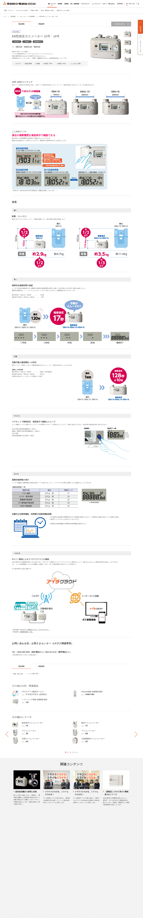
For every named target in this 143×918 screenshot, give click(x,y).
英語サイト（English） (114, 869)
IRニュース (94, 870)
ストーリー (75, 867)
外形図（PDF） (48, 63)
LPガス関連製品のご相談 (38, 876)
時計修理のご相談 (36, 879)
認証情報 (75, 896)
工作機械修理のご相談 (37, 882)
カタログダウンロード (37, 858)
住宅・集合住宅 (11, 890)
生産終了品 (34, 864)
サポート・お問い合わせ (38, 855)
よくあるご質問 (76, 63)
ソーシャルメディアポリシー (38, 915)
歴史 (73, 893)
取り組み (53, 876)
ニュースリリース (112, 855)
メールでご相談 (35, 870)
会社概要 (75, 861)
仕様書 (38, 63)
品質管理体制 (54, 864)
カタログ (18, 63)
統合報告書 (94, 888)
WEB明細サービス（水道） (14, 882)
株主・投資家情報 (96, 855)
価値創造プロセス (55, 902)
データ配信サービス (12, 879)
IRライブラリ (94, 885)
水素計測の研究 (54, 867)
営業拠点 (75, 876)
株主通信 (93, 891)
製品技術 (53, 873)
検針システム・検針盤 (13, 873)
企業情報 (75, 855)
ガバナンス (53, 899)
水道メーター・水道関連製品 (15, 864)
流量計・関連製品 (12, 867)
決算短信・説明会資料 (97, 876)
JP (127, 3)
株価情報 (93, 893)
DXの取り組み (76, 891)
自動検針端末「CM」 (26, 632)
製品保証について (36, 890)
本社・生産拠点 (77, 879)
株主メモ (93, 899)
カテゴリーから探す (22, 10)
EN (130, 3)
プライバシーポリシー (23, 915)
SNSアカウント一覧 (113, 902)
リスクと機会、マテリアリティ (59, 904)
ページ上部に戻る (33, 673)
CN (133, 3)
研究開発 (53, 870)
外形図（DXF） (62, 63)
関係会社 (75, 882)
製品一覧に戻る (18, 673)
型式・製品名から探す (47, 10)
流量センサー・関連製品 (14, 870)
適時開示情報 (94, 882)
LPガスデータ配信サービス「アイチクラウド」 (35, 629)
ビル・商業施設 (11, 893)
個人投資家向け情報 (96, 867)
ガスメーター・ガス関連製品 (27, 16)
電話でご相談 (35, 873)
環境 (51, 893)
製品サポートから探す (63, 10)
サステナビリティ (56, 887)
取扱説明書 (28, 63)
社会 (51, 896)
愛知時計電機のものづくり (58, 861)
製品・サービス (8, 10)
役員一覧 (75, 885)
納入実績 (53, 882)
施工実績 (53, 879)
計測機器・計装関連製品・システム (17, 876)
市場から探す (34, 10)
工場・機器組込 (11, 896)
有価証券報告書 (95, 879)
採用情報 (119, 3)
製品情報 (13, 16)
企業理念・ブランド (78, 870)
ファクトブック (95, 873)
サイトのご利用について (8, 915)
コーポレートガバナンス (79, 873)
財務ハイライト (95, 864)
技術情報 (53, 855)
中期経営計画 (94, 861)
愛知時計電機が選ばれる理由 (58, 858)
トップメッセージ (55, 890)
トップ (5, 16)
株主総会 (93, 896)
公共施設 (9, 899)
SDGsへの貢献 (76, 888)
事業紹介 (75, 864)
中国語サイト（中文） (114, 872)
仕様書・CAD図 (35, 861)
